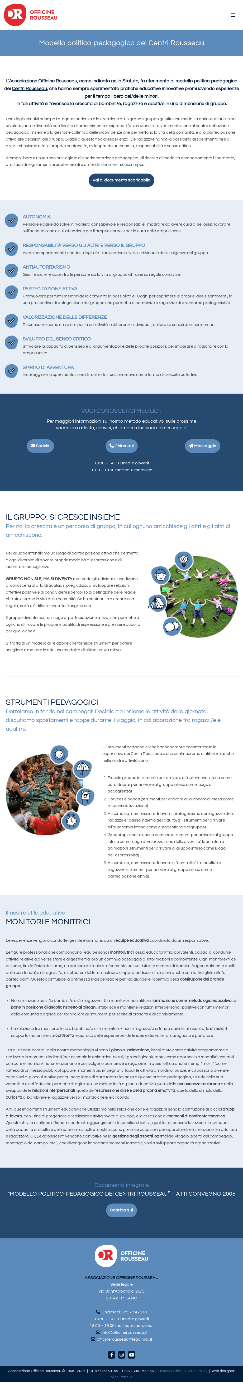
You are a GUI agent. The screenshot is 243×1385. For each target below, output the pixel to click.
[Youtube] (131, 1357)
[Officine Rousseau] (31, 15)
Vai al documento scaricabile (121, 180)
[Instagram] (121, 1357)
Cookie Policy (196, 1374)
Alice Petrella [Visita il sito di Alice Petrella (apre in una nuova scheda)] (121, 1380)
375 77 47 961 (134, 1315)
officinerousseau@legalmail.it (124, 1342)
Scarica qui (121, 1213)
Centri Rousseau (29, 88)
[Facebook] (111, 1357)
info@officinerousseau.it (124, 1335)
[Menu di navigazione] (233, 15)
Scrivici (40, 446)
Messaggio (202, 446)
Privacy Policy (169, 1374)
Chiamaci (121, 446)
